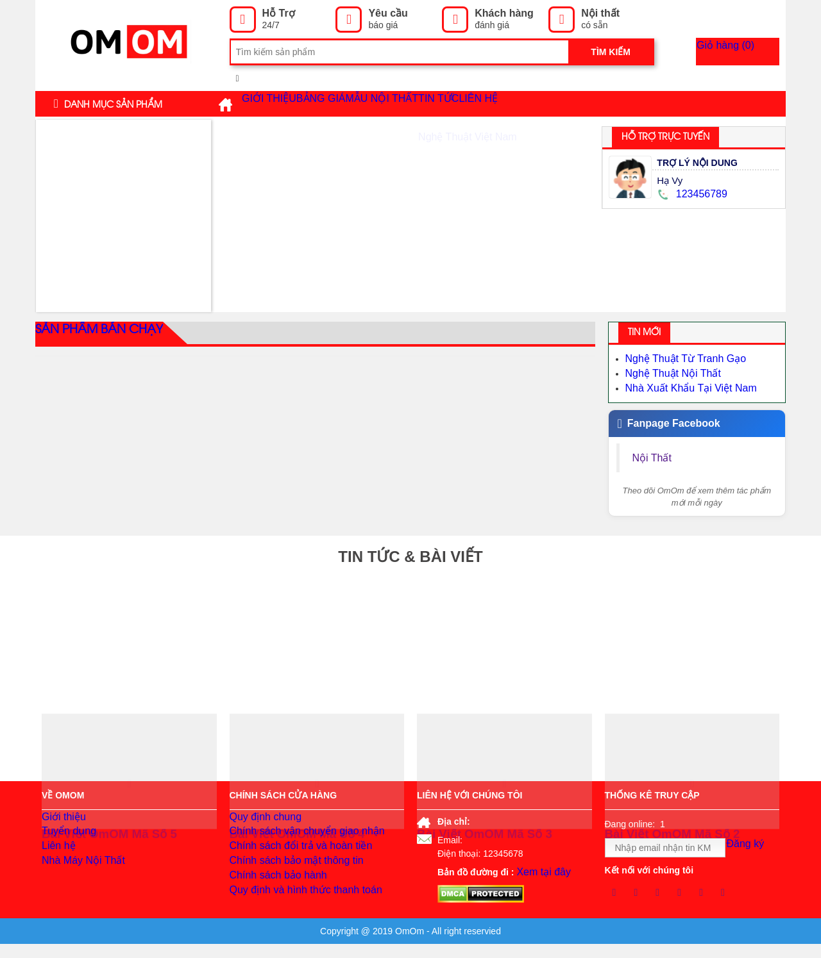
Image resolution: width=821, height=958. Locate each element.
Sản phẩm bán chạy (92, 333)
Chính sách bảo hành (272, 897)
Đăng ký (750, 848)
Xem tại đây (540, 871)
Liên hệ (585, 104)
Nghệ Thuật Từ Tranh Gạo (678, 358)
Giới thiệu (279, 104)
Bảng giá (356, 104)
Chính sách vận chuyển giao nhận (298, 839)
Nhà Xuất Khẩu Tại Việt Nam (683, 384)
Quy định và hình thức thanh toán (296, 916)
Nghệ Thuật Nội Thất (667, 371)
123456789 (690, 193)
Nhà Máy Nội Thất (78, 878)
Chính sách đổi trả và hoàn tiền (292, 859)
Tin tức (526, 103)
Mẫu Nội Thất (440, 104)
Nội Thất (653, 452)
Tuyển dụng (66, 839)
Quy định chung (261, 820)
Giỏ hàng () (746, 52)
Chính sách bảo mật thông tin (288, 878)
